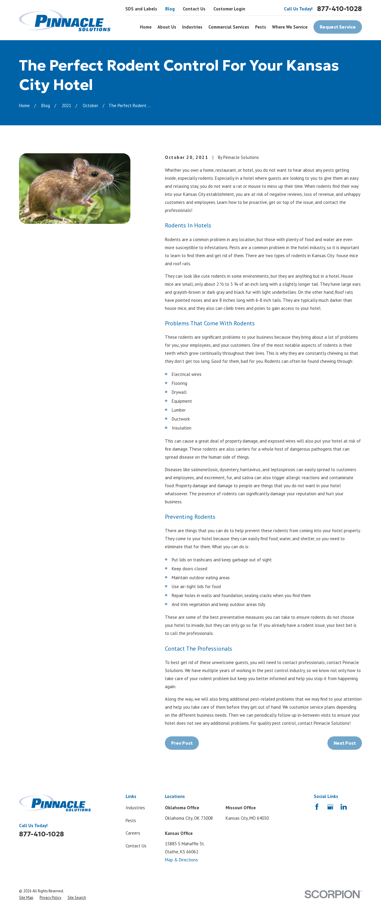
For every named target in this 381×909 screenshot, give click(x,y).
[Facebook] (317, 807)
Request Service (338, 27)
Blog (170, 9)
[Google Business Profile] (330, 807)
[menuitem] (26, 897)
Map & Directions (181, 860)
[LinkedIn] (344, 807)
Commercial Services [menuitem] (228, 27)
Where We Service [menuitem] (289, 27)
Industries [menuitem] (192, 27)
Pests (131, 820)
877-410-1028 (339, 8)
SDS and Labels (141, 9)
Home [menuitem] (146, 27)
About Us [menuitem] (166, 27)
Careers (133, 833)
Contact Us (194, 9)
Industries (135, 807)
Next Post (345, 743)
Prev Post (182, 743)
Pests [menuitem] (260, 27)
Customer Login (229, 9)
